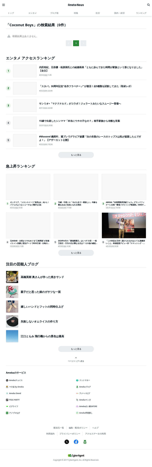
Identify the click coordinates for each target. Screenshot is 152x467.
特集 (76, 13)
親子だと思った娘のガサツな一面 (41, 292)
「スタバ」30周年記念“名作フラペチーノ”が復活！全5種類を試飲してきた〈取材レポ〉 (86, 86)
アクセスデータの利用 (95, 433)
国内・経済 (119, 13)
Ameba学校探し (85, 413)
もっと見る (76, 154)
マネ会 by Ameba (16, 387)
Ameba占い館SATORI (88, 406)
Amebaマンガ (84, 400)
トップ (11, 13)
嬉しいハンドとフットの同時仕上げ (42, 306)
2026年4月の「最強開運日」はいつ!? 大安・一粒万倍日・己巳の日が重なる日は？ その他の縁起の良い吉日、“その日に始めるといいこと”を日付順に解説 (78, 244)
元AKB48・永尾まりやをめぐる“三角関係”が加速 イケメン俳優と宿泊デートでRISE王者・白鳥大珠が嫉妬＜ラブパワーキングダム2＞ (29, 243)
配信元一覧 (59, 427)
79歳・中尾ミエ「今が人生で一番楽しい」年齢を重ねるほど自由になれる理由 (77, 203)
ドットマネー (84, 380)
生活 (98, 13)
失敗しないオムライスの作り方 (39, 321)
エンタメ (32, 13)
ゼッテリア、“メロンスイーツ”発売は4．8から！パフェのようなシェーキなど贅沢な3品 (29, 203)
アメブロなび (14, 413)
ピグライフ (13, 406)
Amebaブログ (84, 387)
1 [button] (76, 43)
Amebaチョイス (15, 380)
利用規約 (50, 433)
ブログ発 (54, 13)
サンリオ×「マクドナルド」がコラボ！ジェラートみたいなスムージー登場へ (80, 103)
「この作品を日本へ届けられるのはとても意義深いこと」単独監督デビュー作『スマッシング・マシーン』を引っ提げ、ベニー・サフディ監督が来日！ (125, 244)
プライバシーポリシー (69, 433)
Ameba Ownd (14, 393)
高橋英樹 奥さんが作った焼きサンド (42, 277)
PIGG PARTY (14, 400)
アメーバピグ (84, 393)
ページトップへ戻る (76, 359)
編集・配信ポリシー (78, 427)
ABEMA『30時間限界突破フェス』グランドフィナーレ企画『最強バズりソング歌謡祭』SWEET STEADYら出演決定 (126, 205)
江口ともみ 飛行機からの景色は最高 (42, 336)
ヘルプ (95, 427)
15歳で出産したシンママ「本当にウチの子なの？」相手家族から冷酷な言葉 (79, 120)
